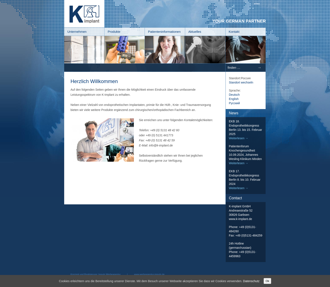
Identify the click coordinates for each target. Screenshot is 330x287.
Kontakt (234, 31)
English (234, 99)
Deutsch (234, 94)
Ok (267, 281)
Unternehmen (77, 31)
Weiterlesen (238, 138)
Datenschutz (251, 281)
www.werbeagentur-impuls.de (149, 274)
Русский (234, 103)
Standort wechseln (241, 82)
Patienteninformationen (164, 31)
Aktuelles (194, 31)
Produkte (114, 31)
